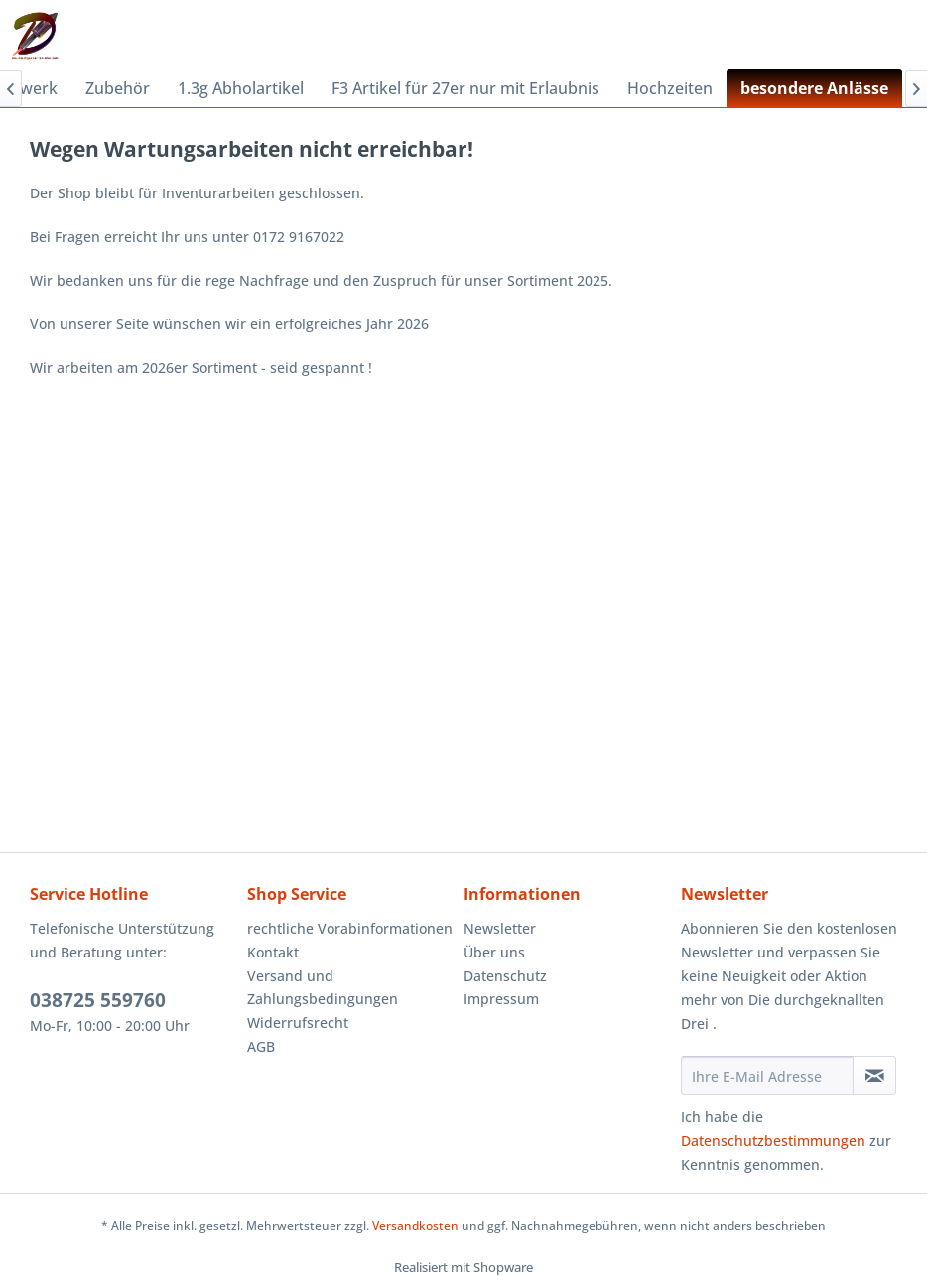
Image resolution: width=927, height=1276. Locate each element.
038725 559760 (98, 1000)
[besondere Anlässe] (814, 88)
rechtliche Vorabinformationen (350, 928)
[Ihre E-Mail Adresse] (768, 1075)
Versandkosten (415, 1225)
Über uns (494, 952)
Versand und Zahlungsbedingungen (322, 987)
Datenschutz (505, 975)
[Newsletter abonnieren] (874, 1075)
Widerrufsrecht (297, 1022)
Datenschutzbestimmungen (773, 1140)
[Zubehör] (117, 88)
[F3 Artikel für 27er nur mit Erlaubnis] (465, 88)
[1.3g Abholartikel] (241, 88)
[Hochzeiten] (670, 88)
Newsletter (500, 928)
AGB (261, 1046)
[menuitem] (117, 88)
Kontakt (273, 952)
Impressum (501, 998)
